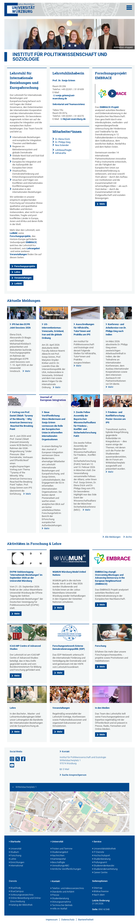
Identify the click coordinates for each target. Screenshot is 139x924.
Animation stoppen (123, 47)
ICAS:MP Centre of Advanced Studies (25, 647)
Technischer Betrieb (61, 905)
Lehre (17, 272)
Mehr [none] (27, 371)
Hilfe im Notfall (58, 908)
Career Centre (100, 872)
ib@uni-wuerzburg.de (74, 119)
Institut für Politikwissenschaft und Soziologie (59, 57)
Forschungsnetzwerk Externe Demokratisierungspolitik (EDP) (68, 647)
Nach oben (98, 895)
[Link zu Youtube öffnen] (12, 765)
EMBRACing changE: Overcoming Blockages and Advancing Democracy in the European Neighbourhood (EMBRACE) (110, 577)
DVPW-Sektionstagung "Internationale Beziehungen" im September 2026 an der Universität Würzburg (26, 576)
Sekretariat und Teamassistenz (68, 104)
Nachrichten (57, 855)
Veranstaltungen (18, 254)
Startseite (14, 841)
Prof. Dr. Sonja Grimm (63, 80)
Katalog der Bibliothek (20, 905)
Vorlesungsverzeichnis (21, 895)
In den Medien (102, 708)
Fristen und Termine (61, 848)
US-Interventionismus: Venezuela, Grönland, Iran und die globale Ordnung (53, 331)
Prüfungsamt (99, 862)
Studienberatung (101, 859)
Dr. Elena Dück (62, 139)
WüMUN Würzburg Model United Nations (69, 573)
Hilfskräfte (60, 153)
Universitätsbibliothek (104, 848)
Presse (54, 895)
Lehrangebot (33, 248)
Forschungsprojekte (20, 236)
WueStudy (15, 888)
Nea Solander (62, 145)
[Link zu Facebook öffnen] (23, 759)
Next (128, 34)
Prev (10, 34)
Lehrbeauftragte (63, 150)
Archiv (129, 537)
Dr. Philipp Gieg (62, 142)
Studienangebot (59, 852)
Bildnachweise (100, 891)
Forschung (100, 646)
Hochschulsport (101, 855)
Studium (14, 852)
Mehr (102, 204)
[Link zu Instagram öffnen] (12, 759)
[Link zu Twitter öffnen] (17, 759)
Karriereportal (58, 859)
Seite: (95, 909)
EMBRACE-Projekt (109, 107)
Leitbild (13, 233)
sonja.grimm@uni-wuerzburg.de (63, 97)
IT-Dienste (98, 852)
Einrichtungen (16, 862)
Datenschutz (67, 919)
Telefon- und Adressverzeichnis (67, 888)
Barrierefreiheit (85, 919)
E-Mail (66, 769)
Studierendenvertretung (104, 869)
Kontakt (66, 751)
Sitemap (97, 888)
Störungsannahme (60, 902)
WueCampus (16, 891)
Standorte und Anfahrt (62, 892)
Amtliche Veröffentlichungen (65, 869)
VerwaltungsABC (59, 865)
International (16, 865)
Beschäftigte (57, 862)
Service (96, 841)
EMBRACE (31, 242)
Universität (15, 848)
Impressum (52, 919)
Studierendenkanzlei (103, 865)
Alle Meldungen (113, 537)
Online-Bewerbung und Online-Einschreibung (25, 900)
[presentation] (21, 318)
